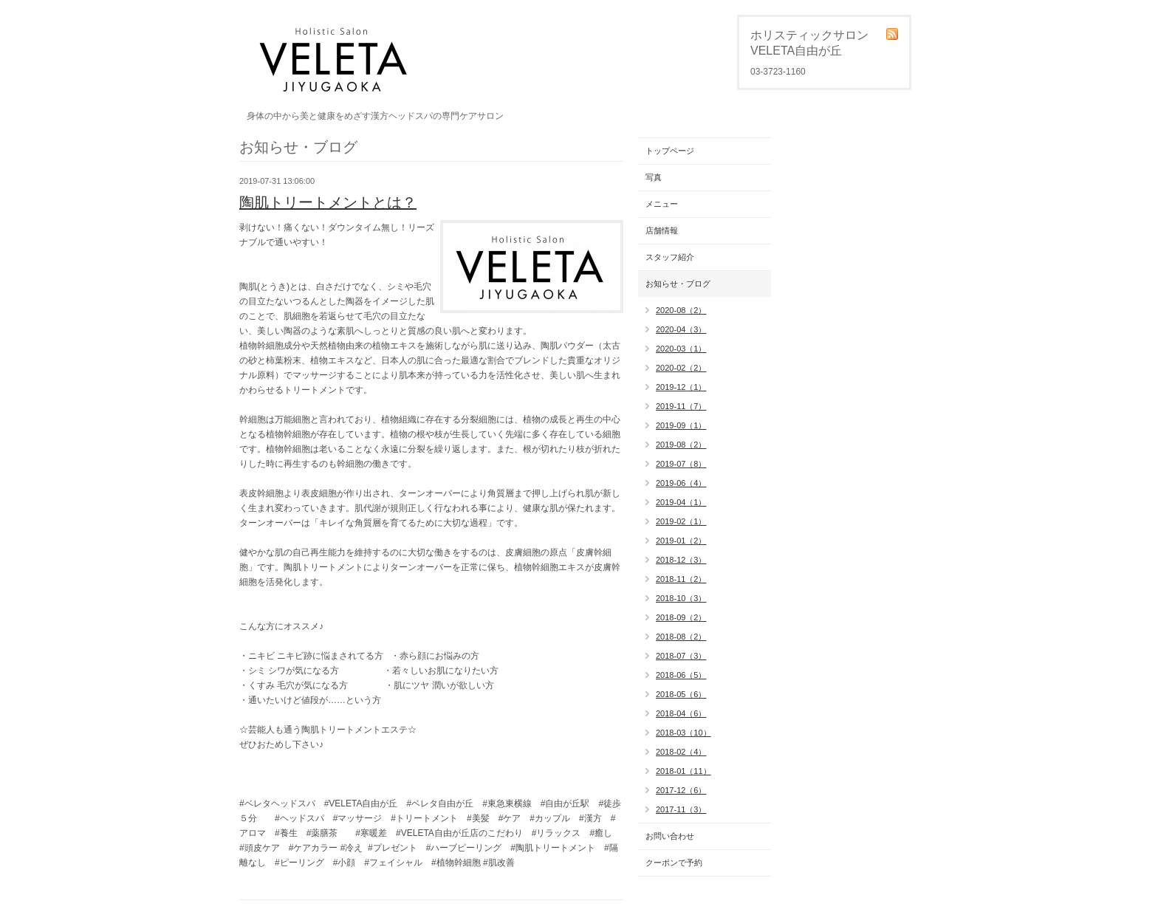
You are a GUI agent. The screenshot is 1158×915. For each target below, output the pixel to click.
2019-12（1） (681, 387)
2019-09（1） (681, 425)
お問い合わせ (669, 836)
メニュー (661, 203)
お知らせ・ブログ (677, 283)
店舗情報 (661, 230)
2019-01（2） (681, 540)
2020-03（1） (681, 348)
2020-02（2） (681, 367)
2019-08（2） (681, 444)
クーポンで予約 (673, 862)
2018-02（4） (681, 751)
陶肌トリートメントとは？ (328, 202)
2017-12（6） (681, 790)
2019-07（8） (681, 463)
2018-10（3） (681, 598)
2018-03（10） (683, 732)
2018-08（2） (681, 636)
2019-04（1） (681, 502)
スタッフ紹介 (669, 257)
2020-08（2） (681, 310)
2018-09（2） (681, 617)
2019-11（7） (681, 406)
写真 (653, 177)
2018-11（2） (681, 579)
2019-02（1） (681, 521)
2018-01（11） (683, 771)
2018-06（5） (681, 675)
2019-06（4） (681, 483)
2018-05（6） (681, 694)
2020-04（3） (681, 329)
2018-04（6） (681, 713)
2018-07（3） (681, 655)
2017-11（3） (681, 809)
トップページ (669, 150)
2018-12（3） (681, 559)
